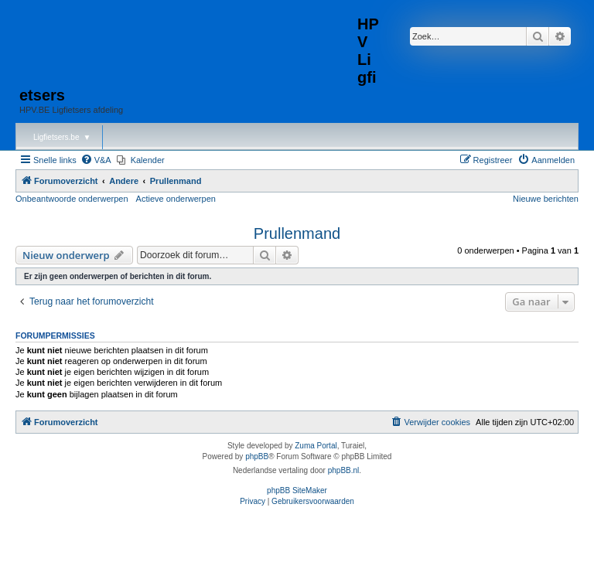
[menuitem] (95, 160)
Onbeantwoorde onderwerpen (71, 198)
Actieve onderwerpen (176, 198)
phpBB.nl (344, 470)
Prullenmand (297, 233)
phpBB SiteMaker (297, 490)
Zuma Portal (315, 445)
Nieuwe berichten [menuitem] (546, 198)
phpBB (256, 456)
